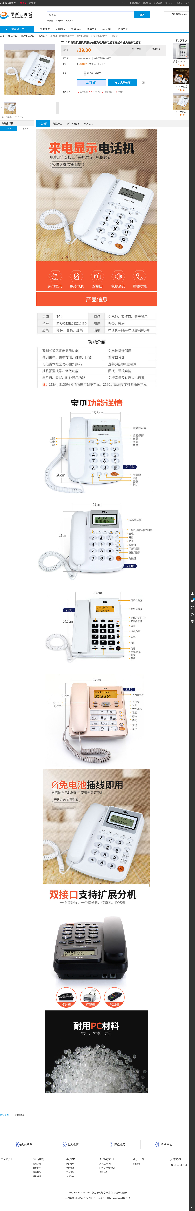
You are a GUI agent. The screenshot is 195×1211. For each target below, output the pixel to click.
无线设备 (69, 20)
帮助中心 (169, 3)
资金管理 (70, 1172)
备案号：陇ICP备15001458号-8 (114, 1197)
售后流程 (70, 1176)
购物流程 (136, 1164)
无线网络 (59, 20)
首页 (2, 36)
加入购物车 (122, 82)
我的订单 (136, 3)
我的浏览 (147, 3)
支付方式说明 (105, 1164)
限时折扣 (45, 29)
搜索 (141, 14)
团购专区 (61, 29)
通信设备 (12, 36)
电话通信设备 (27, 36)
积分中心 (123, 29)
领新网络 (83, 64)
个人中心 (125, 3)
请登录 (23, 3)
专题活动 (76, 29)
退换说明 (37, 1176)
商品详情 (42, 123)
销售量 (9, 128)
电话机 (41, 36)
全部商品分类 (14, 29)
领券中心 (92, 29)
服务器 (50, 20)
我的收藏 (158, 3)
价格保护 (37, 1168)
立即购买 (91, 82)
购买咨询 (88, 123)
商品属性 (57, 123)
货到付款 (103, 1172)
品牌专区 (107, 29)
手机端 (179, 3)
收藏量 (25, 128)
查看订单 (37, 1172)
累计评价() (73, 123)
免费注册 (32, 3)
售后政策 (37, 1164)
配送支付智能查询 (107, 1168)
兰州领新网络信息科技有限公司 (81, 1197)
